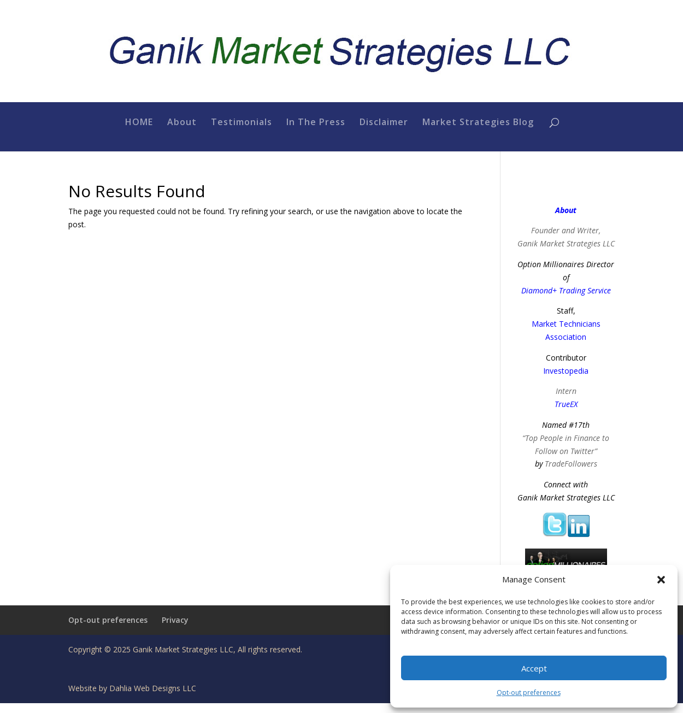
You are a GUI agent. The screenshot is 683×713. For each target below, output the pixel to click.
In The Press (315, 133)
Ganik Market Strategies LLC (566, 253)
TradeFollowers (571, 474)
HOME (139, 133)
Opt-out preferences (529, 692)
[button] (661, 579)
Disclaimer (384, 133)
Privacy (175, 629)
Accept (534, 668)
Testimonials (241, 133)
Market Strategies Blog (478, 133)
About (182, 133)
